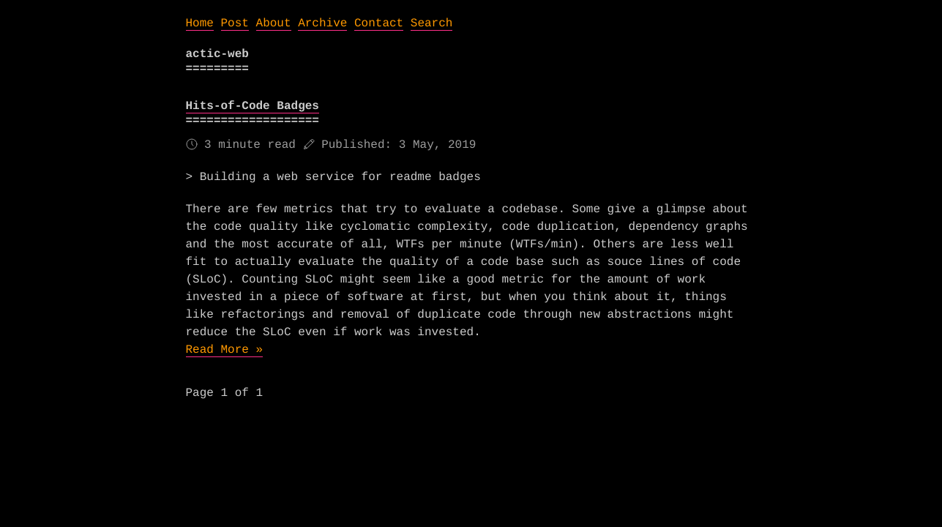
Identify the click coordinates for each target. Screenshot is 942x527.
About (273, 23)
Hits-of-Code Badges (252, 106)
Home (200, 23)
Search (432, 23)
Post (235, 23)
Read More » (224, 349)
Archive (322, 23)
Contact (378, 23)
